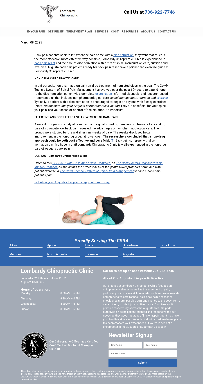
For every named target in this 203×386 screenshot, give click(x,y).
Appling (52, 242)
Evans (89, 242)
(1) (113, 138)
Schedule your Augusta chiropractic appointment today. (72, 180)
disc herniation (123, 52)
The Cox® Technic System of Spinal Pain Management (97, 168)
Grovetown (130, 242)
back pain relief (44, 60)
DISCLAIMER (27, 374)
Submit (142, 360)
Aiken (13, 242)
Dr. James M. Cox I (133, 374)
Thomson (91, 251)
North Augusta (57, 251)
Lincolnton (167, 242)
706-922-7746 (160, 12)
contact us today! (154, 324)
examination (103, 91)
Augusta (128, 251)
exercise (162, 95)
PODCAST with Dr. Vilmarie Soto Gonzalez (81, 160)
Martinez (15, 251)
